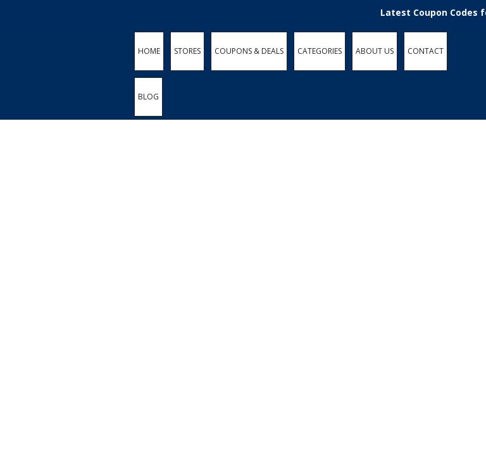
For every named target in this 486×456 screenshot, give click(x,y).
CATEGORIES (319, 51)
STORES (187, 51)
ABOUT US (375, 51)
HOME (149, 51)
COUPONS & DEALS (249, 51)
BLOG (148, 96)
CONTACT (426, 51)
